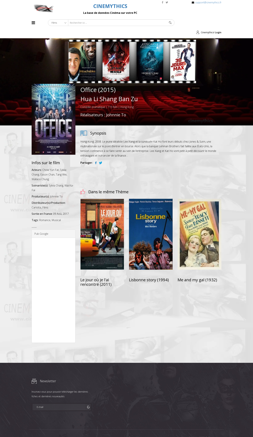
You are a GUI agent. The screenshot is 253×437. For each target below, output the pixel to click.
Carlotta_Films (40, 198)
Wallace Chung (40, 169)
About (32, 428)
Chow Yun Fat (50, 160)
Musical (56, 210)
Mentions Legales (71, 428)
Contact (88, 428)
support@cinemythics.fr (208, 2)
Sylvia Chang (56, 176)
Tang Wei (61, 165)
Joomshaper (155, 428)
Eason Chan (47, 165)
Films (41, 428)
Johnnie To (116, 105)
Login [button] (218, 22)
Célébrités (53, 428)
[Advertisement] (53, 281)
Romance (44, 210)
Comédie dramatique (92, 97)
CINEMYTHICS (110, 6)
